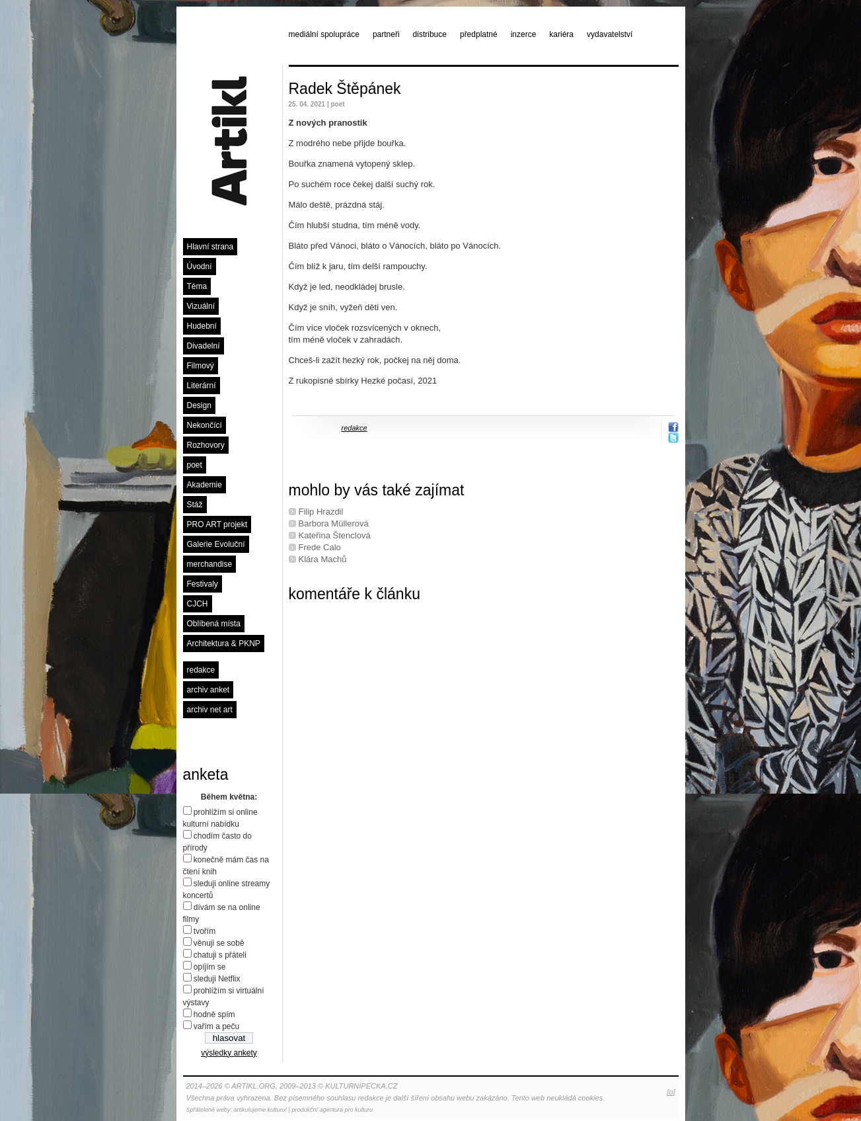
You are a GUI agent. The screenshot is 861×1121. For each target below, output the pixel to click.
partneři (386, 34)
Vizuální (201, 306)
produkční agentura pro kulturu (332, 1109)
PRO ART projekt (217, 524)
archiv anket (208, 689)
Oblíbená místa (214, 623)
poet (194, 465)
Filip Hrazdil (321, 512)
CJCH (197, 603)
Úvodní (199, 266)
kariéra (561, 34)
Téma (197, 286)
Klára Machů (323, 559)
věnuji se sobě (219, 943)
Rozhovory (206, 445)
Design (199, 405)
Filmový (200, 365)
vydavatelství (609, 34)
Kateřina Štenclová (335, 535)
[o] (671, 1092)
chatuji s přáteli (220, 955)
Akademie (204, 484)
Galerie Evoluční (216, 544)
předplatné (479, 34)
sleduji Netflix (217, 978)
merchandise (210, 564)
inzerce (524, 34)
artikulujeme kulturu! (260, 1109)
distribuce (430, 34)
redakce (201, 670)
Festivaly (202, 584)
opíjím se (210, 967)
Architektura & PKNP (223, 643)
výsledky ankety (229, 1053)
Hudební (202, 326)
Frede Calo (320, 547)
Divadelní (203, 346)
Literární (201, 385)
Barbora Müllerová (334, 523)
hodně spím (214, 1014)
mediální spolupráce (324, 34)
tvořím (204, 931)
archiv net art (210, 709)
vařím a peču (216, 1026)
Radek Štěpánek (345, 88)
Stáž (195, 504)
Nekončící (204, 425)
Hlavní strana (210, 246)
